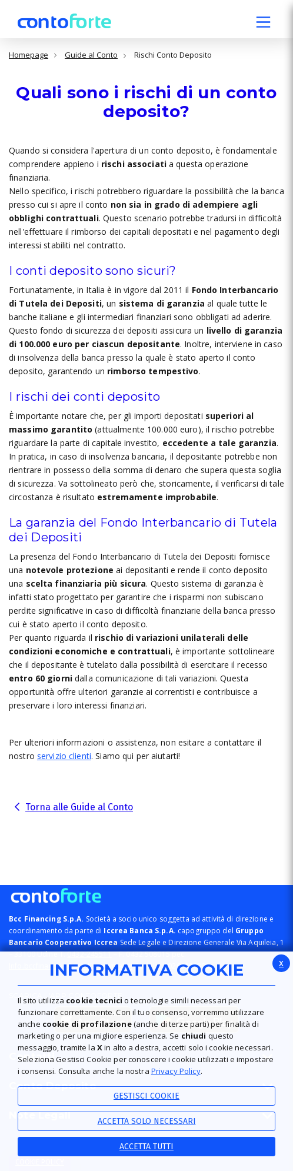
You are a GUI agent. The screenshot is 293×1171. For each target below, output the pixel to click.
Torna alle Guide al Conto (79, 807)
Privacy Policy (176, 1071)
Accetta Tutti (146, 1147)
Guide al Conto (91, 55)
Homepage (28, 55)
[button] (263, 23)
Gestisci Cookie (146, 1096)
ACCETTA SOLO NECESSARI (147, 1121)
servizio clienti (64, 755)
